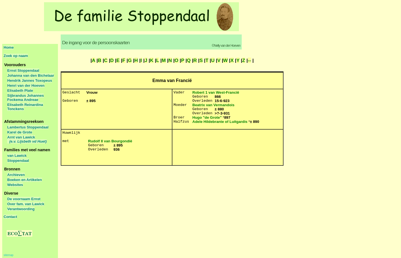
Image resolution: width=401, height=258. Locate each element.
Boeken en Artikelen (24, 180)
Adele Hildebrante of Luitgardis (220, 122)
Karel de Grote (19, 132)
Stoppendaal (18, 160)
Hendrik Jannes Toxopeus (29, 80)
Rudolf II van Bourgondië (110, 141)
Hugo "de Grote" (207, 117)
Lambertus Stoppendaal (27, 127)
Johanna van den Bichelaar (30, 75)
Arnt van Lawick (27, 139)
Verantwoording (21, 209)
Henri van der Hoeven (26, 85)
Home (9, 47)
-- (249, 60)
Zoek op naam (16, 56)
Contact (10, 217)
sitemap (8, 255)
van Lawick (16, 155)
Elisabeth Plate (20, 90)
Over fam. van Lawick (25, 204)
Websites (15, 185)
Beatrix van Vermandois (213, 105)
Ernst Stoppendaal (23, 70)
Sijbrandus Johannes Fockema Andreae (25, 97)
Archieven (16, 175)
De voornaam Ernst (23, 199)
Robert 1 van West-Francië (215, 92)
